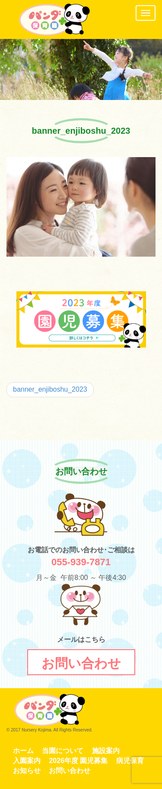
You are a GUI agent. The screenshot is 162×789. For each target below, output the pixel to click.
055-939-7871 (81, 562)
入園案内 (27, 760)
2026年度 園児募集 (78, 760)
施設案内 (106, 750)
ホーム (23, 750)
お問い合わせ (69, 770)
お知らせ (27, 770)
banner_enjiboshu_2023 (50, 389)
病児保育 (130, 760)
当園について (62, 750)
